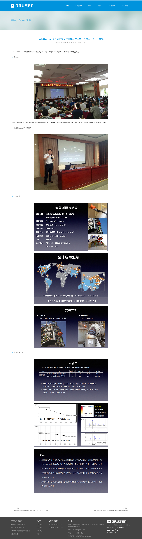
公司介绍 (78, 6)
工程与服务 (111, 6)
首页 (67, 6)
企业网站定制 (111, 532)
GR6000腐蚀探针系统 (18, 524)
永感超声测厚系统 (17, 528)
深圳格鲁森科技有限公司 (116, 521)
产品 (89, 6)
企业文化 (40, 528)
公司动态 (125, 6)
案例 (99, 6)
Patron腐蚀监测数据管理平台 (20, 531)
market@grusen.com (79, 530)
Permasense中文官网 (56, 528)
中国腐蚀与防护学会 (55, 524)
